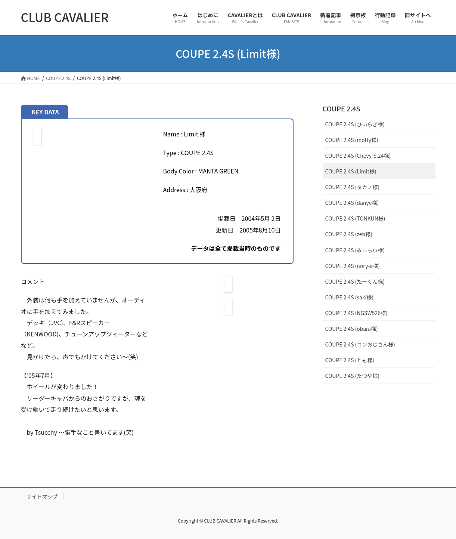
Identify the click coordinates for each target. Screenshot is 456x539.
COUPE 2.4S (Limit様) (350, 171)
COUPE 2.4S (341, 108)
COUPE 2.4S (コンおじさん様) (360, 344)
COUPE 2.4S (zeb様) (348, 234)
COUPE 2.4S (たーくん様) (355, 281)
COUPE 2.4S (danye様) (352, 202)
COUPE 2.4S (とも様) (350, 360)
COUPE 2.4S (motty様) (351, 140)
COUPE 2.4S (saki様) (349, 297)
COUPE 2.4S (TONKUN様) (355, 218)
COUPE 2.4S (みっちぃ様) (355, 250)
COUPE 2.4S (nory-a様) (352, 266)
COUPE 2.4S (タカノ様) (352, 187)
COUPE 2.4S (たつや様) (352, 375)
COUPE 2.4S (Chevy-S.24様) (358, 155)
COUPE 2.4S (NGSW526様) (356, 313)
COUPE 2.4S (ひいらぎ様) (355, 124)
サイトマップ (42, 496)
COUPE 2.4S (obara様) (351, 328)
